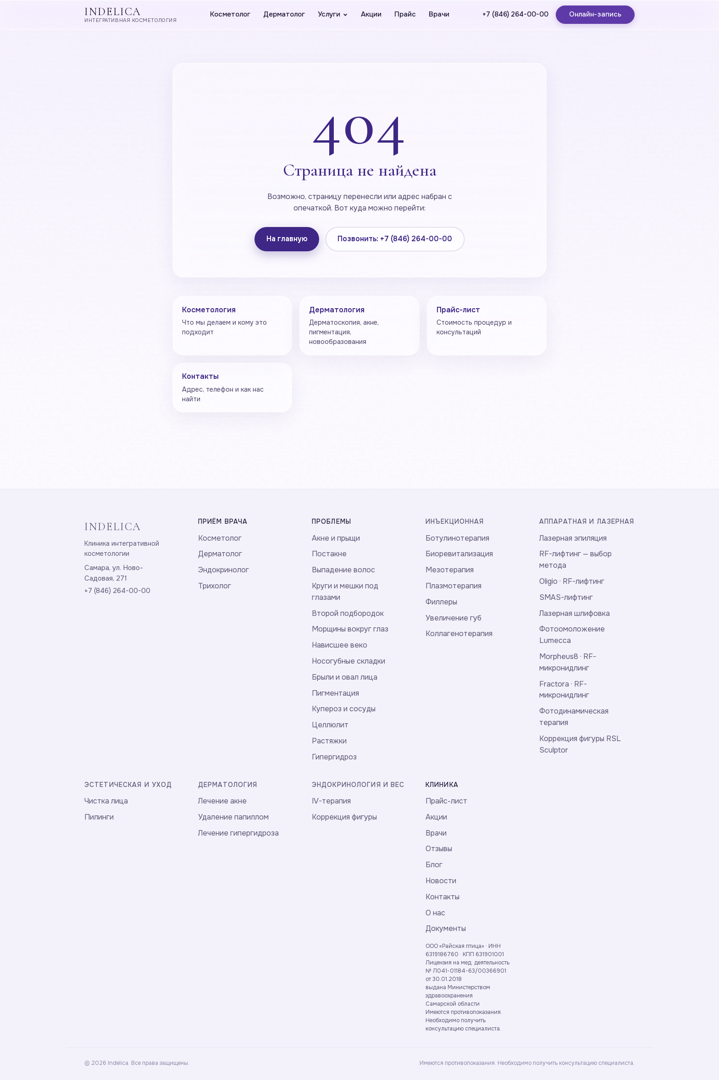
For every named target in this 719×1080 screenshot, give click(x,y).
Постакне (329, 554)
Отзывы (439, 848)
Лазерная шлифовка (574, 613)
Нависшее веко (339, 645)
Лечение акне (222, 801)
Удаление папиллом (233, 817)
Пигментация (335, 693)
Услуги (333, 14)
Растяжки (329, 741)
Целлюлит (330, 725)
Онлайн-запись (595, 14)
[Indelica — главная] (130, 14)
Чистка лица (106, 801)
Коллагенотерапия (459, 633)
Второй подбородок (348, 613)
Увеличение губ (453, 618)
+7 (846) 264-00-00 (515, 14)
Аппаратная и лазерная (587, 521)
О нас (435, 913)
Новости (441, 881)
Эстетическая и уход (128, 785)
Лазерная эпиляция (573, 538)
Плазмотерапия (453, 586)
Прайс (405, 14)
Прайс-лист (446, 801)
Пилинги (99, 817)
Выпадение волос (343, 570)
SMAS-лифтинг (566, 597)
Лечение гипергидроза (238, 833)
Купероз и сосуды (344, 709)
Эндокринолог (223, 570)
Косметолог (230, 14)
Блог (434, 865)
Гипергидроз (334, 757)
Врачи (439, 14)
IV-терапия (331, 801)
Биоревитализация (459, 554)
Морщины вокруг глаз (350, 629)
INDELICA (112, 526)
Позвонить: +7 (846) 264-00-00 (394, 239)
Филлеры (441, 602)
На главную (287, 239)
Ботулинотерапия (457, 538)
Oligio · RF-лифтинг (571, 581)
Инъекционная (455, 521)
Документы (446, 928)
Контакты (442, 897)
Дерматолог (284, 14)
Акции (371, 14)
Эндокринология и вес (358, 785)
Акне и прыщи (336, 538)
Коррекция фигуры (344, 817)
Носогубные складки (348, 661)
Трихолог (214, 586)
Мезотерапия (450, 570)
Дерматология (227, 785)
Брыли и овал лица (344, 677)
